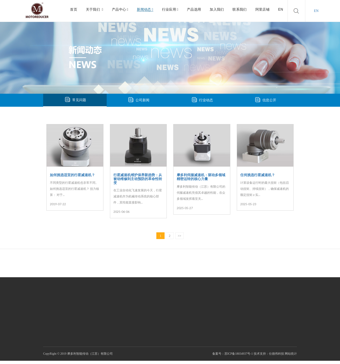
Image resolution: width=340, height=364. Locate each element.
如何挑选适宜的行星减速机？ (72, 174)
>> (179, 236)
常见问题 (79, 100)
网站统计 (291, 353)
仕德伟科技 (276, 353)
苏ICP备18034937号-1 (238, 353)
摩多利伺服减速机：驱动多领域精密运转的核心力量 (201, 176)
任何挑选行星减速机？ (257, 174)
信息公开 (269, 100)
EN (316, 11)
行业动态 (206, 100)
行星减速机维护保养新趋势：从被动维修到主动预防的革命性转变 (137, 178)
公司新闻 (142, 100)
